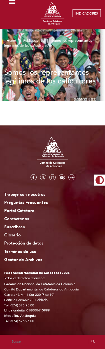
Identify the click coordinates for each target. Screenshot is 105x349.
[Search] (52, 341)
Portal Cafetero (19, 211)
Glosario (12, 235)
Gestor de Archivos (23, 260)
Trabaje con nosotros (24, 194)
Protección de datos (23, 243)
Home (11, 40)
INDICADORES (86, 13)
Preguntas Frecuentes (26, 203)
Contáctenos (16, 219)
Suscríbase (14, 227)
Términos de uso (20, 252)
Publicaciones (33, 40)
